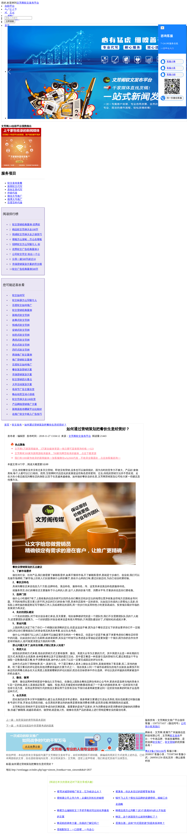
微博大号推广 (14, 199)
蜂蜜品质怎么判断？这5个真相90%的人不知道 (141, 810)
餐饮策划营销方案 (22, 369)
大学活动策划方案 (22, 384)
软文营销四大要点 (22, 379)
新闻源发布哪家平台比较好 (27, 409)
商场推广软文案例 (22, 354)
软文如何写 (18, 295)
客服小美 (171, 68)
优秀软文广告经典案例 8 (25, 249)
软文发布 (17, 424)
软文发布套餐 (14, 183)
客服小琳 (171, 61)
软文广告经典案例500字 (25, 269)
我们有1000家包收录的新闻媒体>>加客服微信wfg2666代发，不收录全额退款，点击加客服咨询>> (68, 458)
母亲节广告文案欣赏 (23, 389)
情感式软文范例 (21, 325)
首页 (6, 424)
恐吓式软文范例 (21, 349)
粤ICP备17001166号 (155, 751)
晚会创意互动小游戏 (23, 394)
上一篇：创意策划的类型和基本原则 (26, 720)
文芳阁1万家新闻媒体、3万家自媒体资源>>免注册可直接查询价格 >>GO (54, 448)
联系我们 (155, 726)
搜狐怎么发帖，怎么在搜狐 (27, 239)
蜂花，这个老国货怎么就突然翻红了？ (137, 816)
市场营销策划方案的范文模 (27, 264)
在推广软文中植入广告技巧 (27, 414)
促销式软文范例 (21, 330)
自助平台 (10, 6)
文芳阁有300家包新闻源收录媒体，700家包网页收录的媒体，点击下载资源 (55, 453)
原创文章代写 (14, 189)
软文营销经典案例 (22, 310)
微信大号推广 (14, 196)
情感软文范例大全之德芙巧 (27, 234)
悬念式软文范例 (21, 344)
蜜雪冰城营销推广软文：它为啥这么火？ (79, 791)
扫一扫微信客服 (174, 98)
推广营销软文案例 (22, 359)
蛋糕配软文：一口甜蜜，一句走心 (75, 829)
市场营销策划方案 (22, 374)
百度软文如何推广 (22, 305)
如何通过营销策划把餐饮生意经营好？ (45, 424)
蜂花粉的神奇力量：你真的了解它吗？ (78, 823)
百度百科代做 (14, 202)
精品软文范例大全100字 (25, 229)
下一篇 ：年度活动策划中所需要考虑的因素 (30, 725)
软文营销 (170, 742)
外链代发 (12, 192)
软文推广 (157, 742)
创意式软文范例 (21, 335)
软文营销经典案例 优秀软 (26, 224)
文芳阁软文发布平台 (28, 2)
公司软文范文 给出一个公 (26, 254)
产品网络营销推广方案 (24, 404)
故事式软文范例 (21, 320)
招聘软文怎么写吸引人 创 (26, 244)
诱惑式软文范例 (21, 340)
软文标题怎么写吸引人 (24, 300)
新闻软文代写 (14, 186)
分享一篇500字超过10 (24, 259)
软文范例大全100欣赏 (24, 399)
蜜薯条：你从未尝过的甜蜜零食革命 (135, 791)
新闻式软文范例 (21, 315)
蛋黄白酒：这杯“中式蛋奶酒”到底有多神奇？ (140, 823)
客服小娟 (171, 74)
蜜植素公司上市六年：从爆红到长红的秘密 (80, 798)
